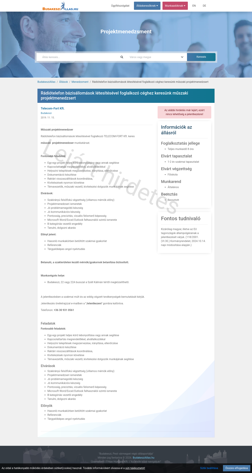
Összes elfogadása (236, 468)
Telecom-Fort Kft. (52, 108)
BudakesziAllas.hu (143, 457)
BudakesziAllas (46, 81)
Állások (63, 81)
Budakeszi (46, 113)
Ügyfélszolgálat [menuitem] (120, 5)
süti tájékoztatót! (135, 468)
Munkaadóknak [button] (175, 5)
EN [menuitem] (194, 5)
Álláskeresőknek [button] (147, 5)
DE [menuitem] (204, 5)
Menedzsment (80, 81)
